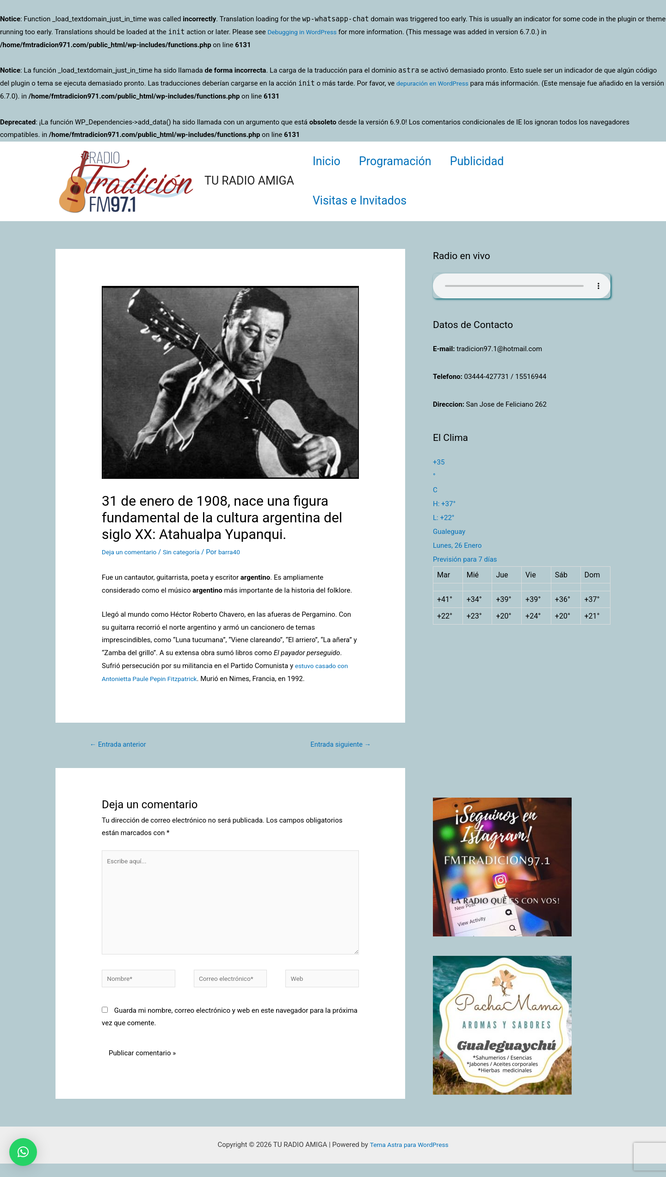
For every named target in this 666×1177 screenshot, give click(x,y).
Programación (402, 161)
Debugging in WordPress (305, 32)
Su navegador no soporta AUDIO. (521, 285)
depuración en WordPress (435, 83)
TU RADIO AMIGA (249, 180)
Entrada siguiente (337, 745)
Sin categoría (188, 552)
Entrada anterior (122, 745)
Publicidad (489, 161)
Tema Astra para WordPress (409, 1158)
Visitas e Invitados (362, 200)
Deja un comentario (132, 552)
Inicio (329, 161)
